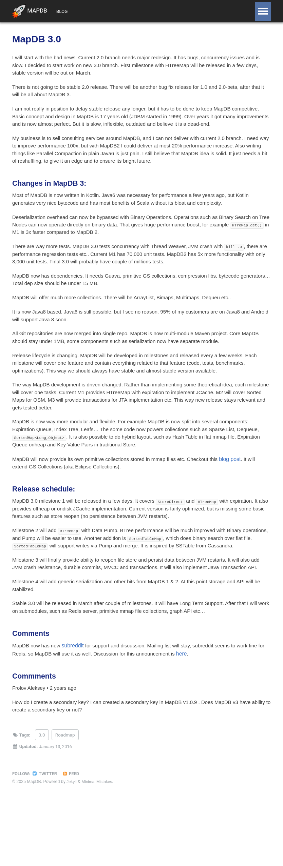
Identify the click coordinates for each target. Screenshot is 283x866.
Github (146, 11)
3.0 (42, 797)
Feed (73, 836)
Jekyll (72, 844)
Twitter (46, 836)
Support (94, 11)
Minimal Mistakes (98, 844)
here (198, 713)
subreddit (75, 704)
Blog (66, 11)
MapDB (30, 11)
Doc (121, 11)
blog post (242, 491)
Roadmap (65, 797)
